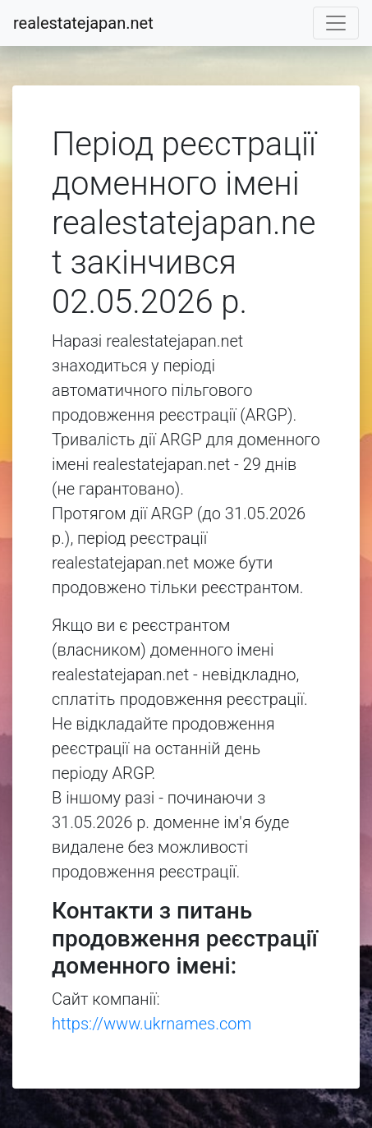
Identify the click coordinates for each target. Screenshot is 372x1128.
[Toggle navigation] (336, 23)
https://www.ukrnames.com (151, 1024)
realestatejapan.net (83, 23)
